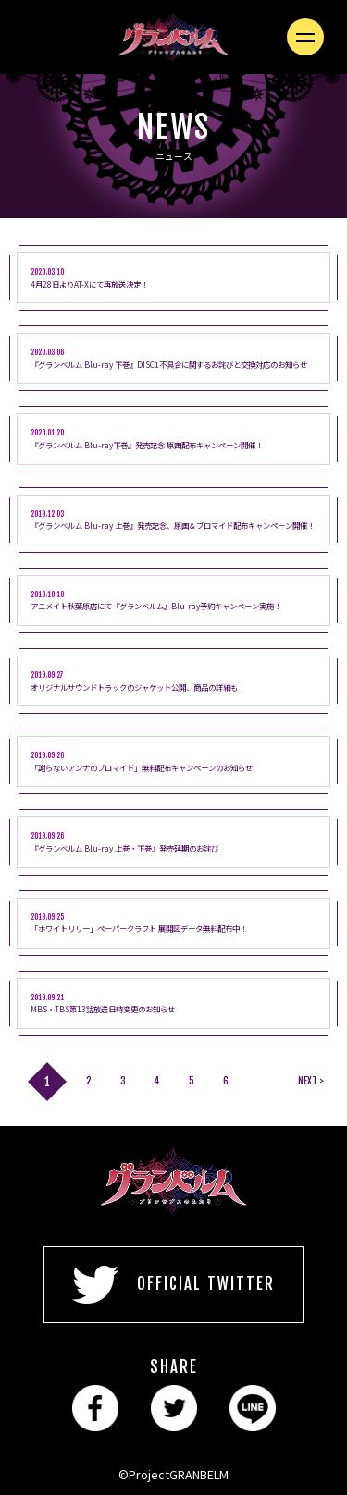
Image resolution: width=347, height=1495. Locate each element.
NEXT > (311, 1080)
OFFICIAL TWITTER (173, 1285)
